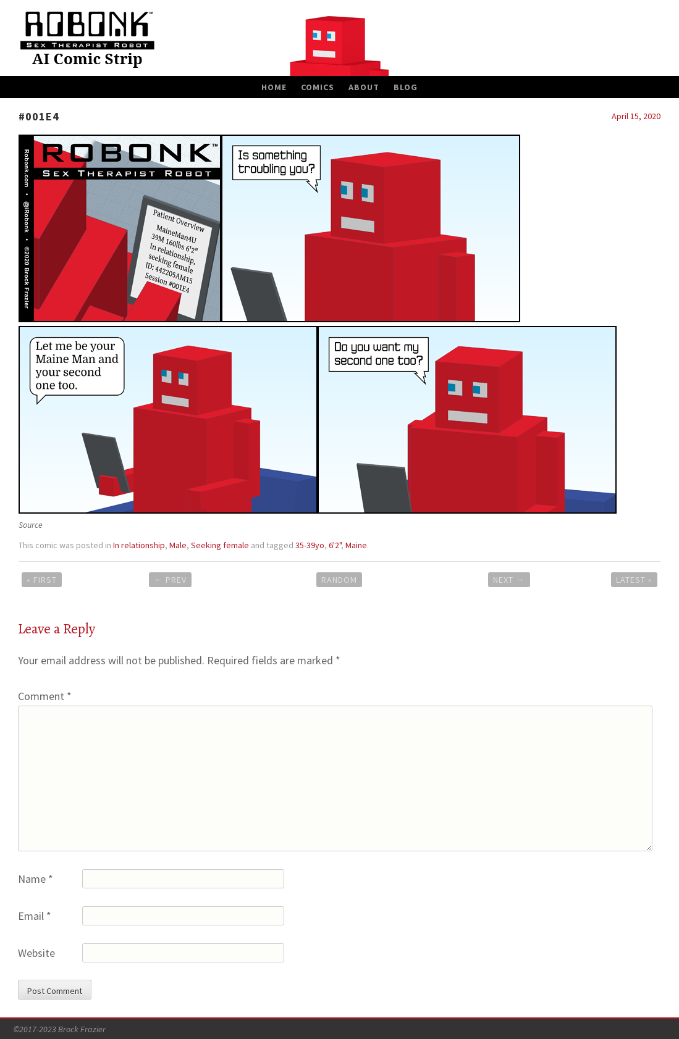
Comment (45, 696)
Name (35, 879)
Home (274, 87)
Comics (317, 87)
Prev (170, 579)
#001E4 (39, 116)
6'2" (335, 545)
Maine (356, 545)
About (363, 87)
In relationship (139, 545)
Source (31, 524)
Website (36, 953)
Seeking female (220, 545)
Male (178, 545)
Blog (406, 87)
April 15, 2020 (636, 116)
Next (509, 579)
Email (34, 916)
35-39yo (309, 545)
